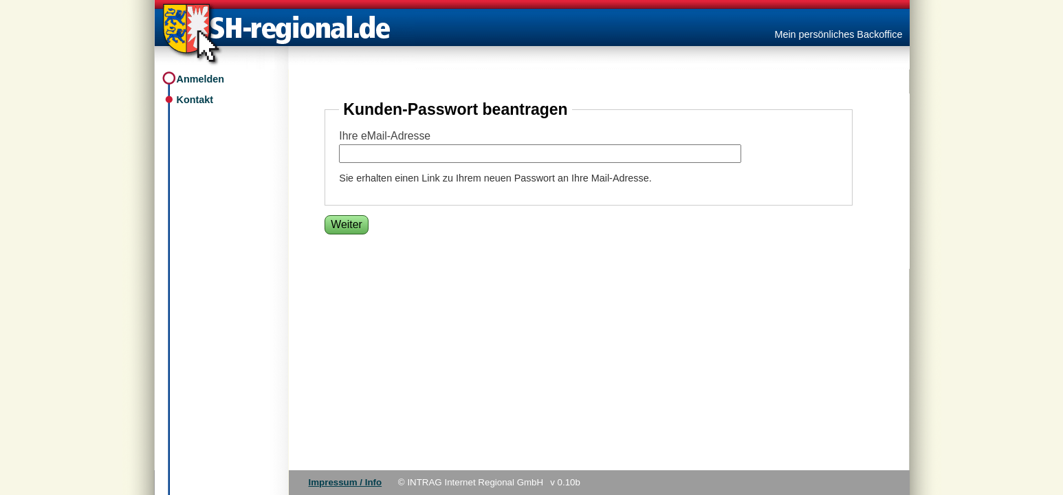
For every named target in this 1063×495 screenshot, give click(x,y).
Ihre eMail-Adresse (384, 136)
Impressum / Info (345, 482)
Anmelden (201, 79)
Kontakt (195, 99)
